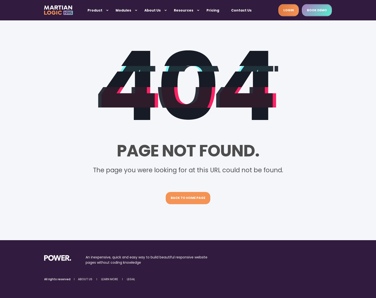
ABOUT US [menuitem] (85, 279)
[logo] (57, 258)
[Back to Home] (58, 10)
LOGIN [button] (288, 10)
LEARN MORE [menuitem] (109, 279)
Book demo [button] (317, 10)
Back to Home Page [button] (188, 198)
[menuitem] (107, 10)
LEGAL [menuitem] (131, 279)
